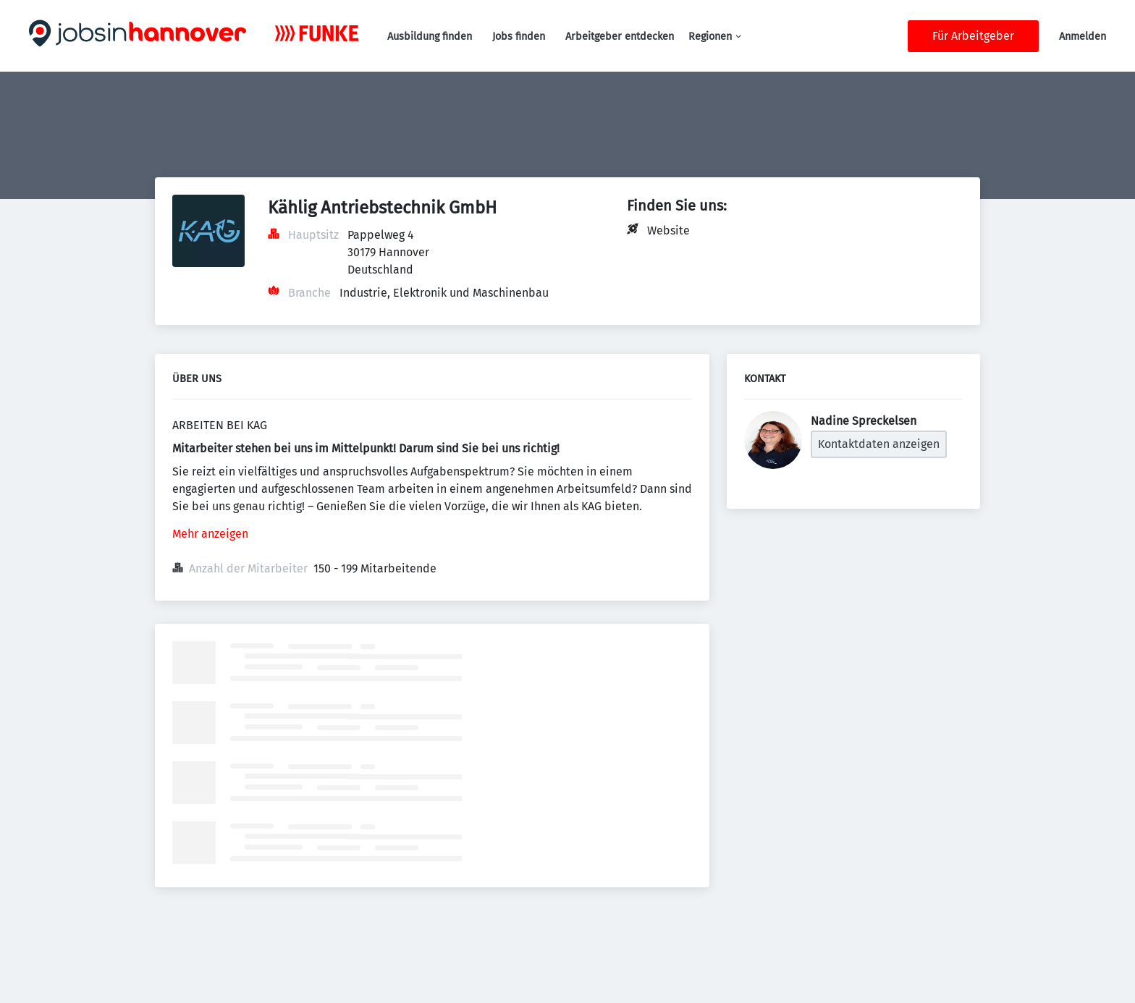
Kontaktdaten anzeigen (879, 444)
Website (668, 230)
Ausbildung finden (429, 36)
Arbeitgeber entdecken (619, 36)
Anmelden (1082, 36)
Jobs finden (518, 36)
